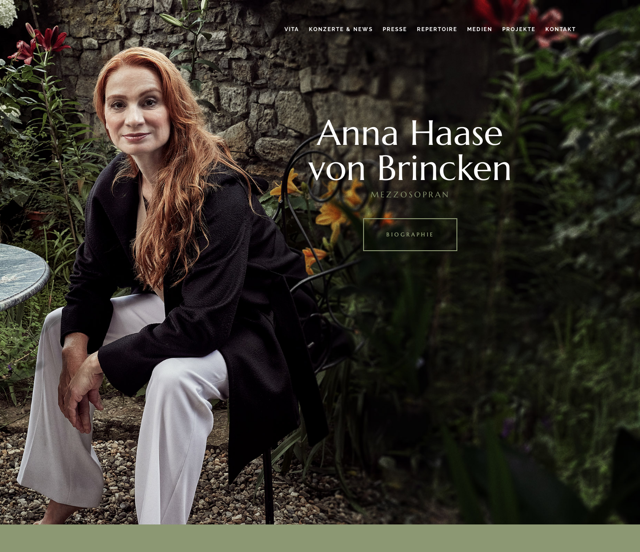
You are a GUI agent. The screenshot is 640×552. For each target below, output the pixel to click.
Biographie (410, 234)
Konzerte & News (341, 29)
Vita (291, 29)
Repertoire (437, 29)
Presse (395, 29)
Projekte (519, 29)
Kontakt (560, 29)
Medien (479, 29)
